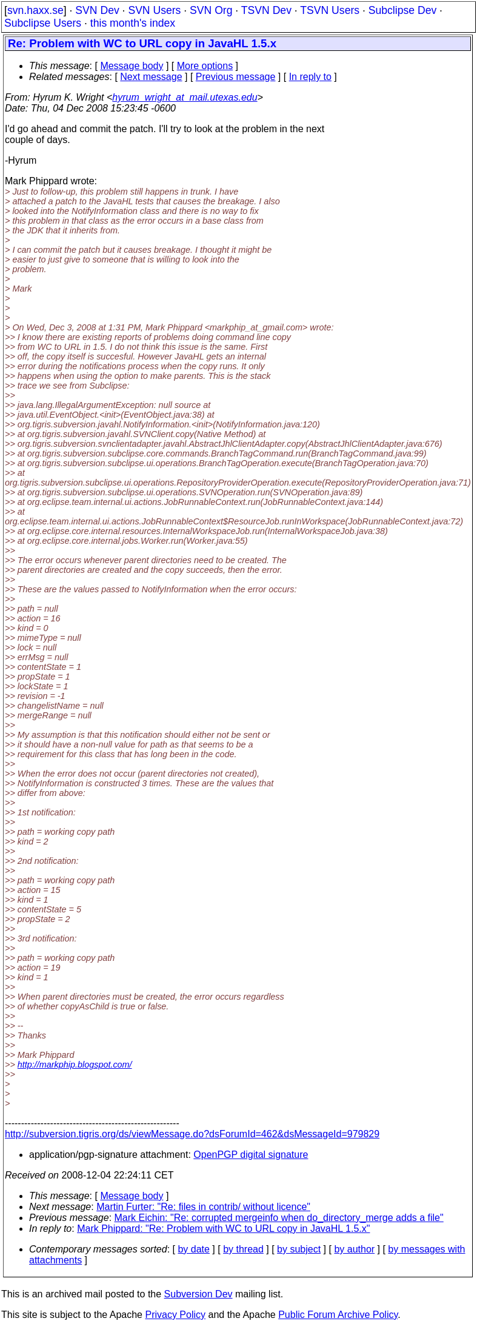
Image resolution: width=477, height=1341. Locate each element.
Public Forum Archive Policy (338, 1314)
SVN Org (211, 10)
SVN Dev (97, 10)
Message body (131, 66)
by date (193, 1249)
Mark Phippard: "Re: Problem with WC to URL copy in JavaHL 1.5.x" (223, 1228)
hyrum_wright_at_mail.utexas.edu (184, 97)
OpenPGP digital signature (250, 1154)
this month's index (132, 23)
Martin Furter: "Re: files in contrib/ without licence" (203, 1207)
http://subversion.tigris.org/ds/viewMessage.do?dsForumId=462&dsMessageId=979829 (192, 1134)
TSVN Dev (266, 10)
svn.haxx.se (35, 10)
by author (354, 1249)
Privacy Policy (175, 1314)
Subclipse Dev (402, 10)
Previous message (236, 77)
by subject (299, 1249)
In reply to (310, 77)
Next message (151, 77)
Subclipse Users (42, 23)
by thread (243, 1249)
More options (205, 66)
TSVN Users (329, 10)
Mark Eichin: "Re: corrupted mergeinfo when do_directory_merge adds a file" (279, 1217)
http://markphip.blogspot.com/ (75, 1064)
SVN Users (154, 10)
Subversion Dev (198, 1294)
